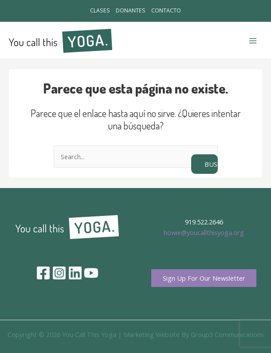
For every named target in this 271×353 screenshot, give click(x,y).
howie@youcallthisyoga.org (204, 232)
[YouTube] (91, 273)
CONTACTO (174, 11)
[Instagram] (59, 273)
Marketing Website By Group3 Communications (194, 335)
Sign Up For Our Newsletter (204, 279)
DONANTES (130, 11)
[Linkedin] (75, 273)
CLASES (92, 11)
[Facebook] (43, 273)
